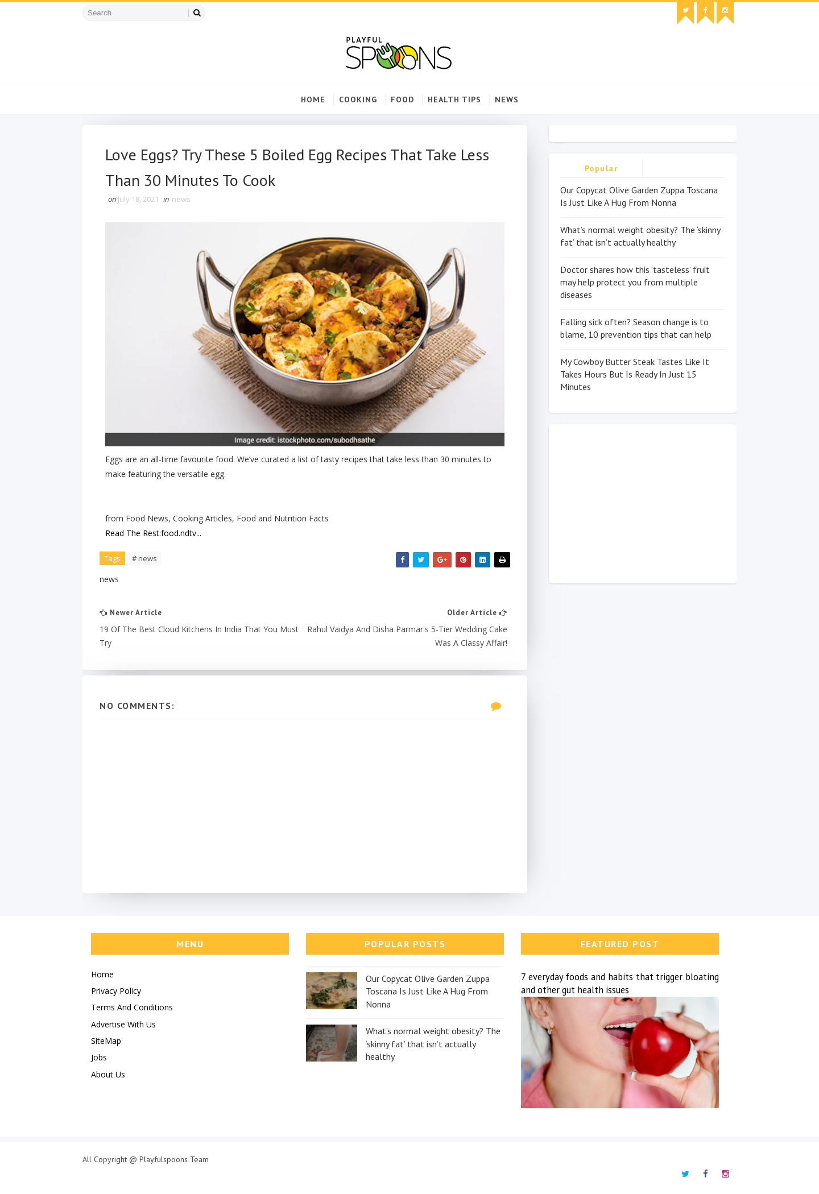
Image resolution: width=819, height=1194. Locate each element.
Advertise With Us (123, 1024)
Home (313, 99)
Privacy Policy (116, 990)
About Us (108, 1074)
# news (144, 558)
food (402, 99)
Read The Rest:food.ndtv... (153, 533)
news (507, 99)
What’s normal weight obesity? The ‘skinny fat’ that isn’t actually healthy (433, 1043)
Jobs (99, 1057)
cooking (358, 99)
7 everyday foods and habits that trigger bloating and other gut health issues (620, 983)
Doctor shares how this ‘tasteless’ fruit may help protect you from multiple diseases (635, 282)
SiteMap (106, 1040)
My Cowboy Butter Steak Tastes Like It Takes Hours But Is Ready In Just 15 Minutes (634, 374)
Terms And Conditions (132, 1007)
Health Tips (454, 99)
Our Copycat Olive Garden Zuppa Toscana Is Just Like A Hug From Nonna (428, 991)
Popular (601, 168)
